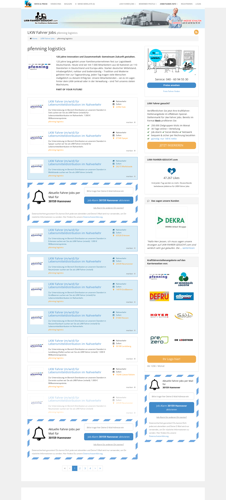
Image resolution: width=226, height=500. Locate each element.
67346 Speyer (122, 138)
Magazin (68, 4)
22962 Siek (121, 107)
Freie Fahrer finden (171, 91)
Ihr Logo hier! (171, 359)
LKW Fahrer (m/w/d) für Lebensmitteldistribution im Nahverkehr (74, 102)
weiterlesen (189, 247)
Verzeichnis (56, 4)
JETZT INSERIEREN (171, 145)
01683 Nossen (122, 318)
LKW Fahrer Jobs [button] (127, 4)
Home (34, 38)
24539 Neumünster (124, 263)
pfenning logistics (56, 121)
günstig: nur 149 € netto (164, 138)
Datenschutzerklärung (93, 217)
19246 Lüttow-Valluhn (125, 374)
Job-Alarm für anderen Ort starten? (109, 208)
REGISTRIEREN (186, 4)
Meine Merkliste (85, 4)
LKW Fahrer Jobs (47, 38)
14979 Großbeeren (124, 289)
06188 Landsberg (123, 346)
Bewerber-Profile (148, 4)
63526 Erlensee (123, 235)
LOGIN (198, 4)
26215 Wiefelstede (124, 166)
